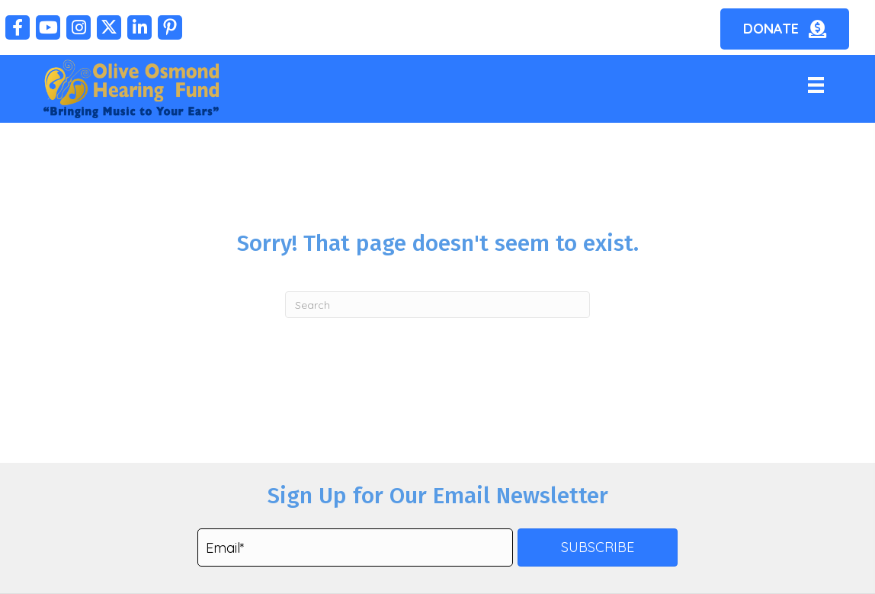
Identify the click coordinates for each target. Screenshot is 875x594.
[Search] (437, 304)
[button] (17, 27)
